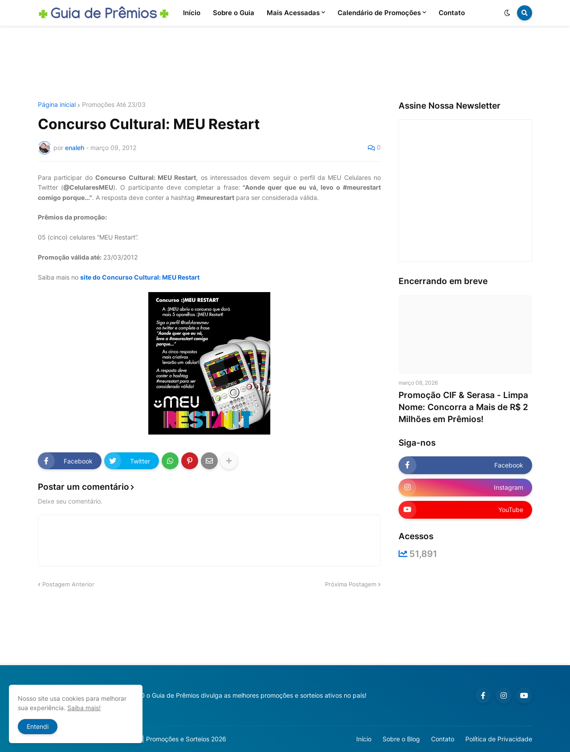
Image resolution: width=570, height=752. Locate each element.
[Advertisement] (285, 64)
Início (363, 739)
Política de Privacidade (498, 739)
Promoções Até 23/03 (114, 105)
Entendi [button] (38, 726)
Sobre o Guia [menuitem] (233, 12)
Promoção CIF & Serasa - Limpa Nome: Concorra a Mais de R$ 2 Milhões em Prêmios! (463, 407)
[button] (507, 12)
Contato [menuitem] (452, 12)
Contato (442, 739)
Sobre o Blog (401, 739)
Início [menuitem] (191, 12)
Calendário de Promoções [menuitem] (379, 12)
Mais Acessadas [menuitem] (293, 12)
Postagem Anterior (68, 584)
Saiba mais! (84, 707)
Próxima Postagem (350, 584)
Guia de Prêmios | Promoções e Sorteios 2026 (159, 739)
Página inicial (57, 105)
